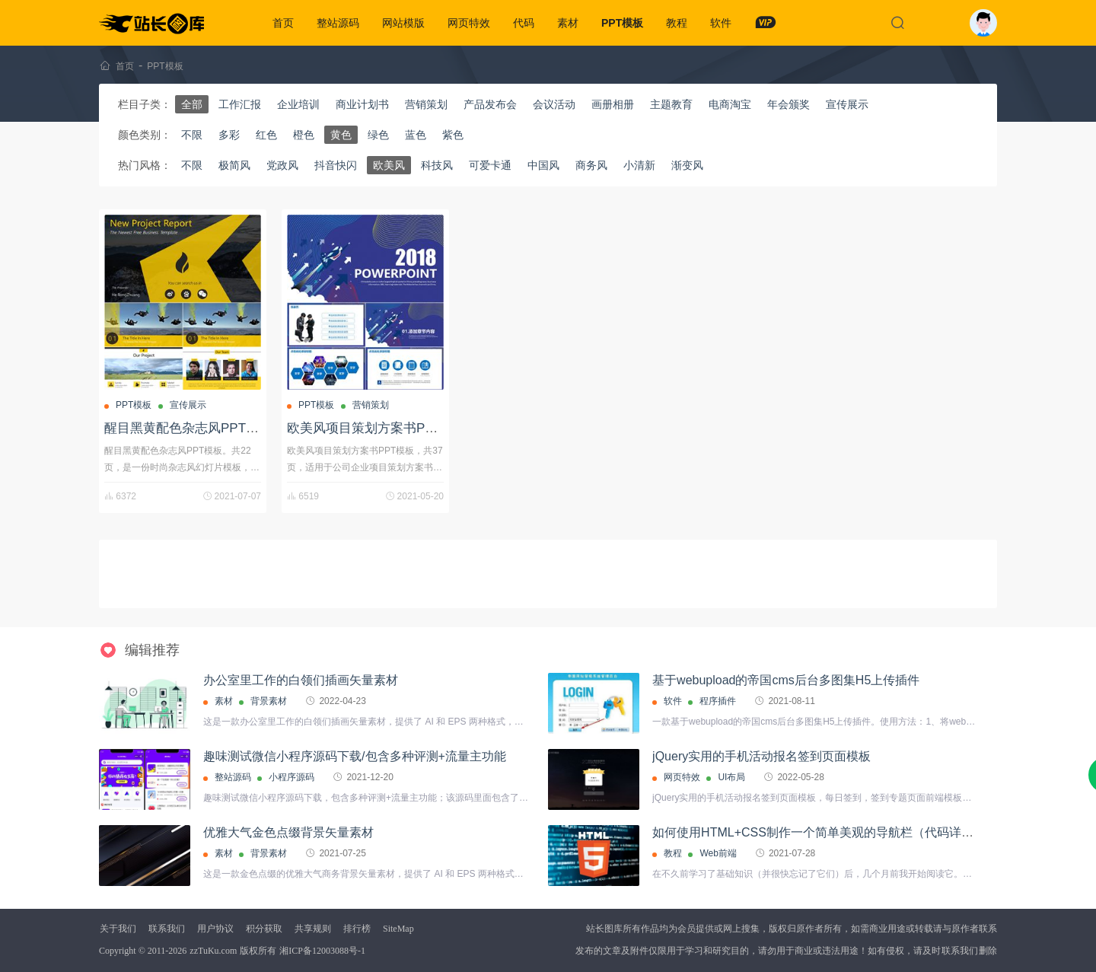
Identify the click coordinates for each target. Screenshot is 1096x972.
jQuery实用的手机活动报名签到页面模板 (761, 756)
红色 (266, 135)
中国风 (543, 165)
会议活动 (554, 104)
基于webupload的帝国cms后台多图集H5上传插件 (785, 680)
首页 (283, 23)
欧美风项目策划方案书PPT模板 (377, 428)
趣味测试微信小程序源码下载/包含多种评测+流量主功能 (354, 756)
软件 (720, 23)
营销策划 (426, 104)
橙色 (303, 135)
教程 (676, 23)
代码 (523, 23)
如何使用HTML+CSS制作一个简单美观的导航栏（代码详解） (819, 832)
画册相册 (612, 104)
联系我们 (166, 928)
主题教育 (671, 104)
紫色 (453, 135)
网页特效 (469, 23)
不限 (191, 135)
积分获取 (264, 928)
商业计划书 (362, 104)
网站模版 (403, 23)
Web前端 (717, 853)
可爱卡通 (490, 165)
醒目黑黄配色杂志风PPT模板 (188, 428)
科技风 (437, 165)
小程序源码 (291, 777)
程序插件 (717, 701)
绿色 (378, 135)
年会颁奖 (788, 104)
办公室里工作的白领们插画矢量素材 (300, 680)
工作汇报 (239, 104)
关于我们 (118, 928)
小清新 (639, 165)
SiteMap (398, 928)
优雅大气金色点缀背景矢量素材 (288, 832)
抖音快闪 (335, 165)
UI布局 (731, 777)
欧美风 (389, 165)
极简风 (234, 165)
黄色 (341, 135)
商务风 (591, 165)
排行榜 (357, 928)
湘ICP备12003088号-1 (322, 950)
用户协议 (215, 928)
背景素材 (268, 701)
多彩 (229, 135)
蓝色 (415, 135)
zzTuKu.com (213, 950)
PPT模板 (622, 23)
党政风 (282, 165)
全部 (191, 104)
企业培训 (298, 104)
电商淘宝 (730, 104)
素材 (567, 23)
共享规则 (313, 928)
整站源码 (338, 23)
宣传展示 (847, 104)
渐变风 (687, 165)
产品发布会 (490, 104)
